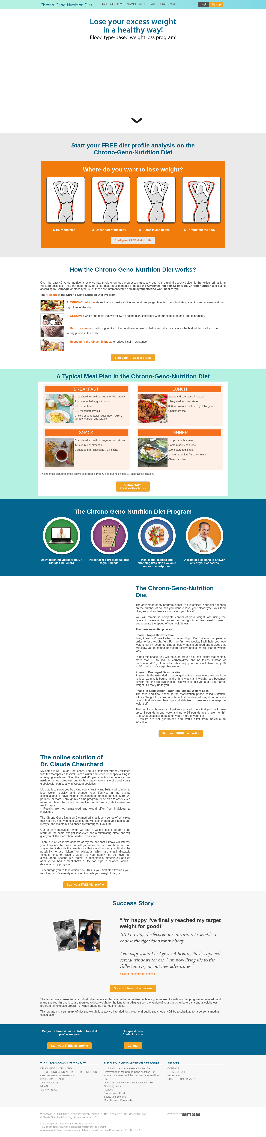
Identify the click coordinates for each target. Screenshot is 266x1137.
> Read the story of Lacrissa (137, 973)
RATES (104, 1114)
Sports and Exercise (115, 1096)
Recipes (108, 1089)
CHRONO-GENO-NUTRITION (57, 1075)
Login (204, 4)
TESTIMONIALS (49, 1082)
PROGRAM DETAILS (52, 1079)
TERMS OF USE (177, 1072)
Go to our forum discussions (133, 988)
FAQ (144, 1114)
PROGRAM (167, 4)
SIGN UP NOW (48, 1089)
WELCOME (46, 1114)
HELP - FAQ (174, 1075)
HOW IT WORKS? (110, 4)
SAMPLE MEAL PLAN (141, 4)
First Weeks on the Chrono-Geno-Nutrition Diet (129, 1072)
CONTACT (173, 1068)
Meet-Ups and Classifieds (118, 1100)
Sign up (216, 4)
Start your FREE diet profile (133, 240)
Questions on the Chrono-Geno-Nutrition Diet (128, 1082)
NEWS (44, 1086)
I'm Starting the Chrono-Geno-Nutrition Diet (127, 1068)
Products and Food (114, 1093)
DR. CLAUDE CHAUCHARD (56, 1068)
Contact (133, 1045)
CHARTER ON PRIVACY (181, 1079)
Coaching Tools (112, 1086)
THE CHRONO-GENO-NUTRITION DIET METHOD (68, 1072)
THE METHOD (61, 1114)
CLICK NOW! (133, 486)
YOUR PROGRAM (80, 1114)
